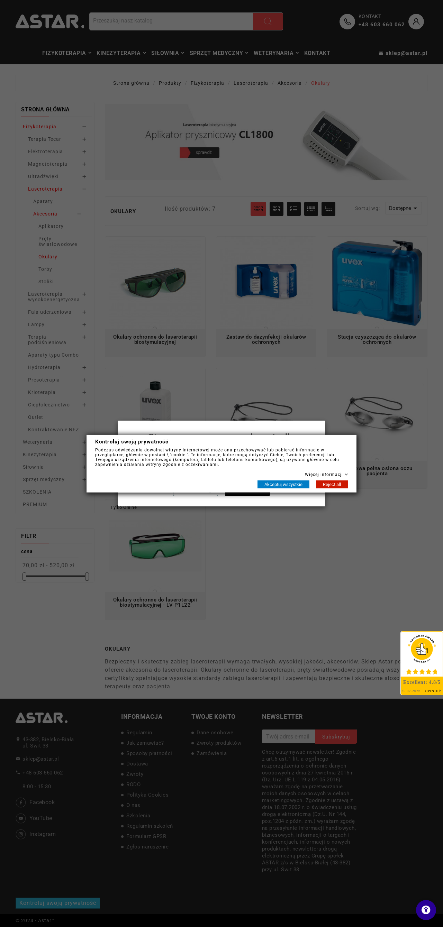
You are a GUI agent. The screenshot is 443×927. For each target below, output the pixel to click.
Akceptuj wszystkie (283, 484)
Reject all (332, 484)
